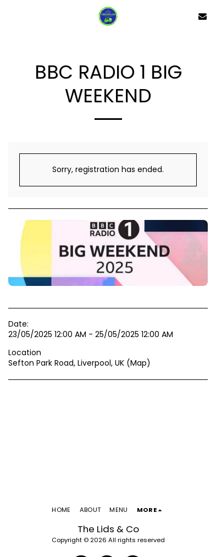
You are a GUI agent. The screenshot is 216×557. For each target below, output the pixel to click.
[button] (12, 15)
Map (138, 362)
